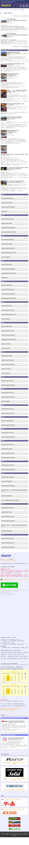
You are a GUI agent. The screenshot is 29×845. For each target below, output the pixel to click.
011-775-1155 (9, 567)
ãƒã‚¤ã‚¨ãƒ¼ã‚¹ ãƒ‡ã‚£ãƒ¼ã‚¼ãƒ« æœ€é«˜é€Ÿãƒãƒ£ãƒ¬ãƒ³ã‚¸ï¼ (15, 181)
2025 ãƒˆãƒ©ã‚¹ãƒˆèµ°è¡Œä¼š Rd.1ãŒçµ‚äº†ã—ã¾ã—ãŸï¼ (14, 118)
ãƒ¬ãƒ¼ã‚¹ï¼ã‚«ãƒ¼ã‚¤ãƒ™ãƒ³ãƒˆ (10, 9)
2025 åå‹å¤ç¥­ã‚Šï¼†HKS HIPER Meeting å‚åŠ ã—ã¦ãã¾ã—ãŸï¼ (16, 91)
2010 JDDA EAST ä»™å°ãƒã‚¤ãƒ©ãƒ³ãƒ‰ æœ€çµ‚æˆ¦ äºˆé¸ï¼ (16, 20)
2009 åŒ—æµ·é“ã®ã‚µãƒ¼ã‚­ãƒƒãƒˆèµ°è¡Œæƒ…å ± (14, 526)
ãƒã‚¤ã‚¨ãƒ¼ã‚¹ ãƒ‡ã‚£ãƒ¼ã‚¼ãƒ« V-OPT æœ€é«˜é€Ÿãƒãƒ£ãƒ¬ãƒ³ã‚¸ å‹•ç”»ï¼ (17, 169)
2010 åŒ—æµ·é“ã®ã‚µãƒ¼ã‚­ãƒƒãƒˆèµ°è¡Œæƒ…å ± (14, 490)
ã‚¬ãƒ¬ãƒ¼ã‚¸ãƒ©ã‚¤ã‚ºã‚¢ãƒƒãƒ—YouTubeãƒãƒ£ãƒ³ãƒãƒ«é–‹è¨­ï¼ (17, 721)
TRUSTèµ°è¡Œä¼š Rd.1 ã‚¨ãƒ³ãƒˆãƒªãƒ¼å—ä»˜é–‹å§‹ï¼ (13, 132)
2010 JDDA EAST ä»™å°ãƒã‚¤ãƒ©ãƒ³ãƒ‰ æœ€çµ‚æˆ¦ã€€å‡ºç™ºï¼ (17, 35)
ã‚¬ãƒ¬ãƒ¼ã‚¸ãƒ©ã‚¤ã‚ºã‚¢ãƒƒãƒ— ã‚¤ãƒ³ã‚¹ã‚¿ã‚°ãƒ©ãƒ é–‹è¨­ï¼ (16, 738)
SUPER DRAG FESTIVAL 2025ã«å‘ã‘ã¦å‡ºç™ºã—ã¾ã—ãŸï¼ (17, 53)
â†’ (14, 762)
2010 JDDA (21, 9)
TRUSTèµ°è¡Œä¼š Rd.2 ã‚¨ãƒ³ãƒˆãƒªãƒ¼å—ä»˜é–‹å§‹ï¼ (13, 75)
